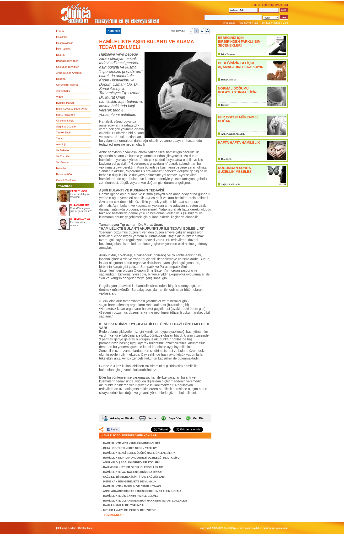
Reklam (72, 528)
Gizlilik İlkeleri (86, 528)
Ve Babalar (62, 150)
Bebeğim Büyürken (67, 60)
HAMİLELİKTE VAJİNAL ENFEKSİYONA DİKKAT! (133, 472)
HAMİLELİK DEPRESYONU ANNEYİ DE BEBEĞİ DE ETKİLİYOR (142, 457)
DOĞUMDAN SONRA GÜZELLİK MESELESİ (235, 170)
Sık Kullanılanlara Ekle (275, 22)
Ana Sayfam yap (248, 22)
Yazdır (152, 418)
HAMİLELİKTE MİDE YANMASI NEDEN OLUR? (132, 443)
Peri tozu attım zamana (77, 224)
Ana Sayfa (229, 22)
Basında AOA (64, 174)
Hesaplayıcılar (64, 43)
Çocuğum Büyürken (67, 66)
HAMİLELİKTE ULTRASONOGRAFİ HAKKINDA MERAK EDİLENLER (145, 500)
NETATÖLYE (231, 528)
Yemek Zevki (63, 132)
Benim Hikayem (65, 102)
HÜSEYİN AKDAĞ (80, 219)
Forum (60, 31)
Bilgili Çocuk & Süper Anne (71, 108)
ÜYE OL (256, 5)
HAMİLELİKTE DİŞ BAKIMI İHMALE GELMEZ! (131, 495)
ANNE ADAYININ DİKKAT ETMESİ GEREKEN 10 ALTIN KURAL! (142, 491)
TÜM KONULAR (114, 514)
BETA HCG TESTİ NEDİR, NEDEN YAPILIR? (130, 448)
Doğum (60, 54)
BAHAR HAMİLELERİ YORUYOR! (123, 505)
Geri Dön (198, 418)
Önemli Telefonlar (66, 180)
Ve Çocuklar (63, 156)
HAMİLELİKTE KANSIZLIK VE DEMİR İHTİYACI (132, 486)
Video (59, 96)
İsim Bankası (63, 49)
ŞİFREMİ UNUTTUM (275, 5)
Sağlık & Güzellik (66, 126)
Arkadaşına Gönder (122, 418)
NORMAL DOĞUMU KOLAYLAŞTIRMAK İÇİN (237, 90)
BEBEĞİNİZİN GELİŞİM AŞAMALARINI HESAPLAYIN (240, 65)
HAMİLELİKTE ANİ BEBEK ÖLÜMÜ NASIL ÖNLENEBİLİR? (139, 452)
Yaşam (60, 138)
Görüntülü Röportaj (67, 84)
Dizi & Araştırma (65, 114)
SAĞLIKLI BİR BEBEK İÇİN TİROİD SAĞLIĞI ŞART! (135, 476)
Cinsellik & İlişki (65, 120)
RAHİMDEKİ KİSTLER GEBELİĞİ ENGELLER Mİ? (133, 467)
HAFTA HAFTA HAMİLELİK (239, 142)
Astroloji (60, 144)
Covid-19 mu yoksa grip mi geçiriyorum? (80, 209)
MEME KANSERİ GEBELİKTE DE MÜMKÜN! (130, 481)
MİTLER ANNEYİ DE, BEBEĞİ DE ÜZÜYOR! (129, 510)
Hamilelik (61, 37)
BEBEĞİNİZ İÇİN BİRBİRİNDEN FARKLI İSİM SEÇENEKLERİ (239, 41)
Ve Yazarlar (63, 162)
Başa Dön (175, 418)
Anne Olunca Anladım (68, 72)
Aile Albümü (63, 90)
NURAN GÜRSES (79, 205)
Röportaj (61, 78)
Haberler (61, 168)
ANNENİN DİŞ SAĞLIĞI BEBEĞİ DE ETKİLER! (131, 462)
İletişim (62, 528)
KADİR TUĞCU (78, 191)
